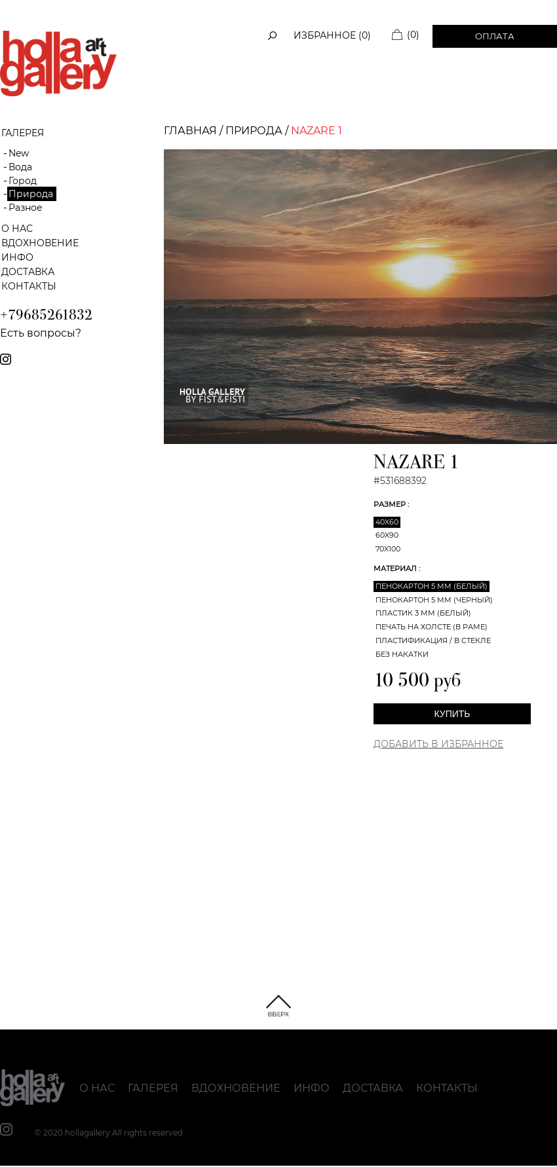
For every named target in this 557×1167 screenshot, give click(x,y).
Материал (396, 568)
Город (23, 181)
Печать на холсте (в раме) (431, 626)
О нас (17, 228)
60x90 (386, 535)
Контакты (28, 286)
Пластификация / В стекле (433, 640)
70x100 (387, 548)
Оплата (494, 36)
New (19, 153)
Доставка (27, 272)
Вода (20, 167)
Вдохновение (40, 243)
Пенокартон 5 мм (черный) (434, 599)
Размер (391, 504)
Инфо (17, 257)
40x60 (386, 522)
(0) (413, 34)
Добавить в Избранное (438, 744)
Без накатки (402, 654)
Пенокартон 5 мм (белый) (431, 586)
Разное (26, 207)
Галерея (153, 1088)
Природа (31, 194)
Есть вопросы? (40, 333)
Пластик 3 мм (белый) (423, 613)
